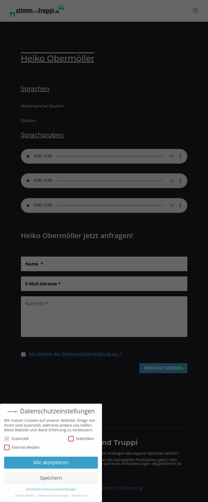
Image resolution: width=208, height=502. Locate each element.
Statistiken (81, 439)
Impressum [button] (79, 497)
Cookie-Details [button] (25, 497)
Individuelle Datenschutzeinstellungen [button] (51, 490)
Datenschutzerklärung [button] (53, 497)
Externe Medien (22, 448)
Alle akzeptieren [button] (51, 463)
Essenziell (16, 439)
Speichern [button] (51, 479)
